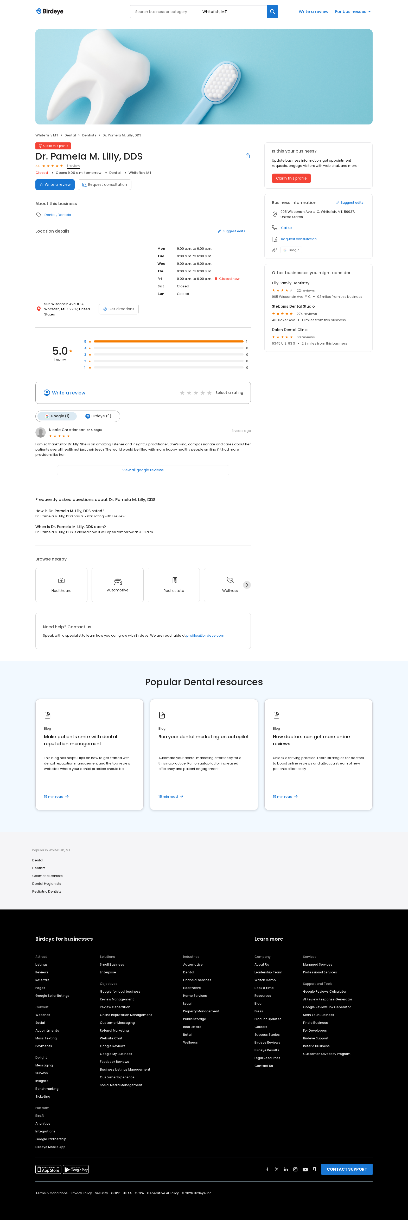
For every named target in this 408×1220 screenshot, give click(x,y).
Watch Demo (265, 979)
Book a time (264, 987)
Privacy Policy (81, 1192)
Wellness (190, 1042)
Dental (70, 135)
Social (40, 1022)
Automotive (193, 964)
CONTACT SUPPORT (347, 1168)
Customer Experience (117, 1076)
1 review (73, 165)
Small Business (112, 964)
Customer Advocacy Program (326, 1053)
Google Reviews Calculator (324, 991)
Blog (258, 1003)
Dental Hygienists (46, 883)
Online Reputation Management (126, 1014)
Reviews (41, 972)
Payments (43, 1045)
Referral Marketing (114, 1030)
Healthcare (192, 987)
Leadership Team (268, 972)
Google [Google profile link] (291, 250)
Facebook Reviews (114, 1061)
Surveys (41, 1072)
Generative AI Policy (163, 1192)
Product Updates (268, 1018)
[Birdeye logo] (50, 11)
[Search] (272, 11)
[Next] (247, 585)
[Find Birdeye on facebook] (267, 1168)
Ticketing (42, 1096)
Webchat (42, 1014)
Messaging (44, 1065)
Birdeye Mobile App (50, 1146)
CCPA (139, 1192)
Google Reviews (112, 1045)
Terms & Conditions (51, 1192)
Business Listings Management (125, 1069)
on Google (94, 429)
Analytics (42, 1123)
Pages (40, 987)
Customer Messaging (117, 1022)
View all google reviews (143, 469)
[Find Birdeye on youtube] (305, 1168)
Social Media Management (121, 1084)
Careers (260, 1026)
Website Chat (111, 1038)
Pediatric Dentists (46, 891)
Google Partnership (50, 1138)
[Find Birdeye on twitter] (277, 1168)
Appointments (47, 1030)
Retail (187, 1034)
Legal (187, 1003)
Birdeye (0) (97, 416)
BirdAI (39, 1115)
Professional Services (320, 972)
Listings (41, 964)
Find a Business (315, 1022)
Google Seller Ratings (52, 995)
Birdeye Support (316, 1038)
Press (258, 1010)
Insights (41, 1080)
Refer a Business (316, 1045)
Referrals (42, 979)
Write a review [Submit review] (55, 184)
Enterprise (108, 972)
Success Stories (267, 1034)
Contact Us (263, 1065)
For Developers (315, 1030)
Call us (286, 227)
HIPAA (127, 1192)
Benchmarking (47, 1088)
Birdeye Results (266, 1049)
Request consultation (104, 184)
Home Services (195, 995)
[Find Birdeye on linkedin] (286, 1168)
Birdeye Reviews (267, 1042)
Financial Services (197, 979)
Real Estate (192, 1026)
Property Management (201, 1010)
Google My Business (116, 1053)
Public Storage (194, 1018)
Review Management (117, 999)
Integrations (45, 1131)
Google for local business (120, 991)
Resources (262, 995)
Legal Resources (267, 1057)
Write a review (313, 12)
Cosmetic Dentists (47, 875)
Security (101, 1192)
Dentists (89, 135)
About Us (261, 964)
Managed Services (317, 964)
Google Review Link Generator (327, 1006)
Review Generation (115, 1006)
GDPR (115, 1192)
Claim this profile (291, 178)
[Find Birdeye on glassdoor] (314, 1168)
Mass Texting (46, 1038)
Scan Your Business (318, 1014)
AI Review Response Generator (327, 999)
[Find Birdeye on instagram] (295, 1168)
